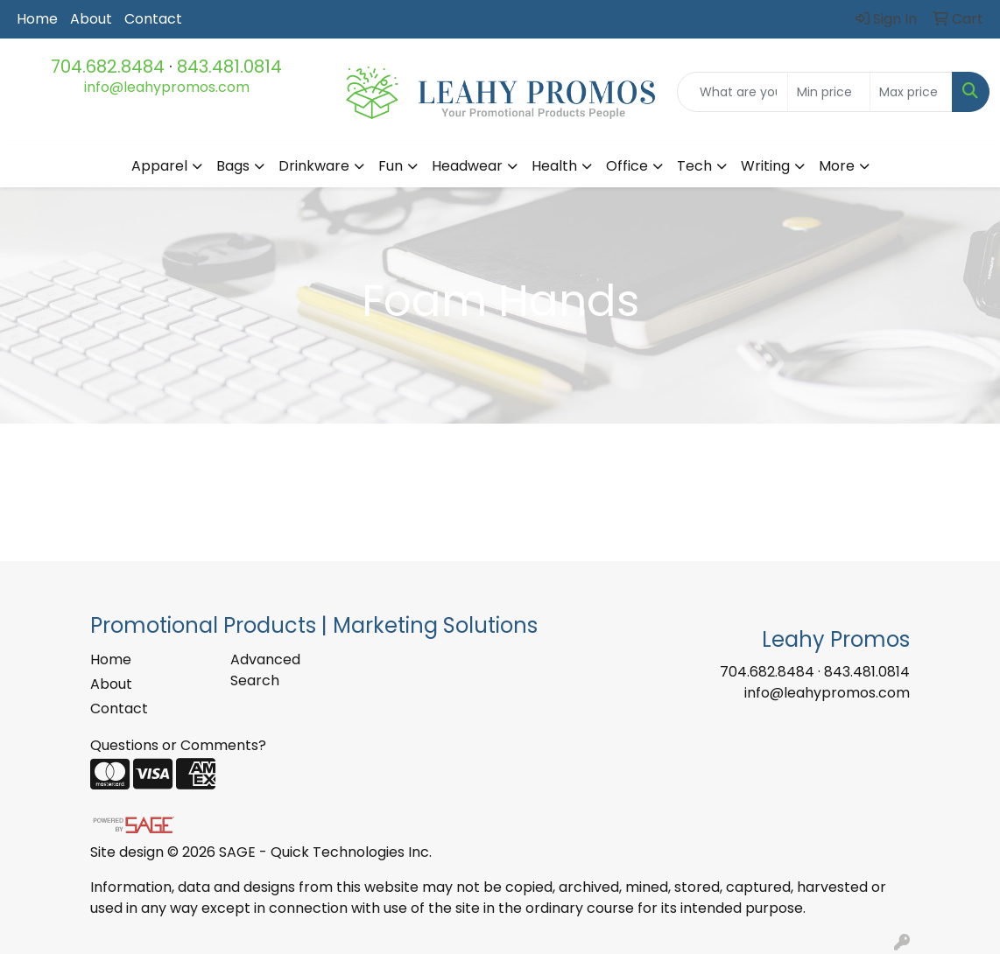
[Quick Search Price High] (911, 92)
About (91, 19)
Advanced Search (265, 670)
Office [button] (627, 166)
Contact (153, 19)
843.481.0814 (229, 66)
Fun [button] (390, 166)
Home (37, 19)
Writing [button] (765, 166)
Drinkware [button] (313, 166)
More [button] (837, 166)
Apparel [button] (159, 166)
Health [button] (554, 166)
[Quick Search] (732, 92)
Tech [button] (694, 166)
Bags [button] (233, 166)
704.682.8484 (108, 66)
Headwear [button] (467, 166)
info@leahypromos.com (167, 87)
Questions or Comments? (178, 745)
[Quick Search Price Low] (828, 92)
